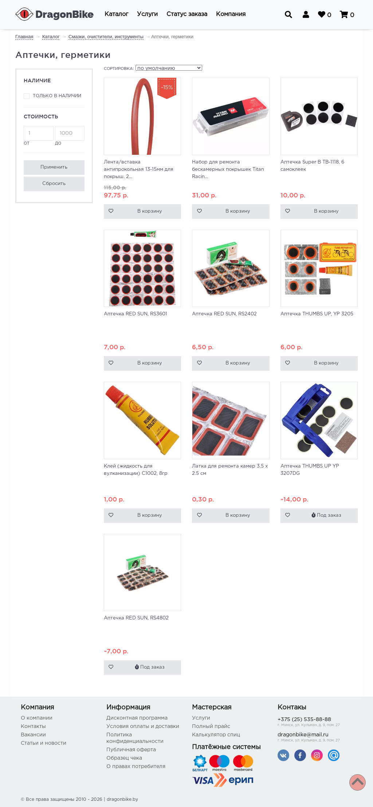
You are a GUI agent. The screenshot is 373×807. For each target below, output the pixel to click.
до (70, 135)
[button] (116, 14)
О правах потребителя (135, 766)
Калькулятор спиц (216, 735)
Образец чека (124, 758)
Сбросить (54, 184)
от (39, 135)
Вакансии (33, 735)
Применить (53, 167)
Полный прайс (211, 726)
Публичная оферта (131, 750)
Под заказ (326, 515)
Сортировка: (119, 69)
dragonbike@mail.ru (315, 738)
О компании (36, 718)
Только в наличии (57, 96)
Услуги (201, 718)
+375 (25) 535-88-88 (315, 722)
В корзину (149, 211)
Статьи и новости (43, 743)
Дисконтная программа (137, 718)
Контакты (33, 726)
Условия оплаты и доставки (142, 726)
